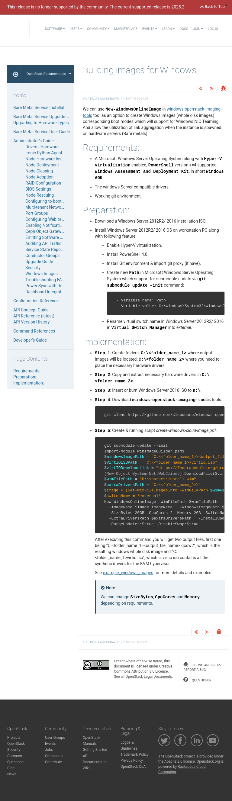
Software (55, 29)
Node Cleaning (39, 171)
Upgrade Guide (39, 261)
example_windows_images (128, 572)
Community (98, 29)
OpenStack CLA (133, 766)
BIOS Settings (38, 189)
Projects (14, 737)
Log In (213, 29)
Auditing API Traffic (43, 243)
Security (32, 267)
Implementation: (28, 383)
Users (75, 29)
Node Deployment (42, 164)
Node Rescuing (39, 195)
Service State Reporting (47, 249)
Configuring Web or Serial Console (57, 219)
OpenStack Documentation (49, 74)
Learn (168, 29)
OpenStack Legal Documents (148, 676)
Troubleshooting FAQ (45, 279)
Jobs (49, 750)
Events (149, 29)
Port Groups (36, 213)
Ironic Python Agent (43, 152)
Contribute (53, 762)
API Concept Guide (31, 309)
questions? (197, 679)
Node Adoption (39, 177)
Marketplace (125, 29)
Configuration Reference (36, 300)
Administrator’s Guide (33, 140)
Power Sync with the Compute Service (60, 285)
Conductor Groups (42, 255)
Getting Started (95, 750)
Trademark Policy (135, 754)
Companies (54, 756)
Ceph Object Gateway (45, 231)
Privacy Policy (132, 760)
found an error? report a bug (202, 667)
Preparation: (24, 377)
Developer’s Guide (30, 340)
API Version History (31, 322)
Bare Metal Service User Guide (41, 131)
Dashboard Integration (46, 291)
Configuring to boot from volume (55, 201)
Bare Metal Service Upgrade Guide (45, 116)
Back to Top (212, 6)
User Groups (55, 737)
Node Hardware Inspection (50, 158)
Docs (183, 29)
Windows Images (41, 273)
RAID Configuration (43, 183)
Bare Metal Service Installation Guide (47, 107)
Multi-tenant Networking (48, 207)
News (11, 774)
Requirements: (26, 370)
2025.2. (178, 7)
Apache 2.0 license (179, 761)
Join (198, 29)
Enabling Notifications (46, 225)
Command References (34, 331)
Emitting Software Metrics (49, 237)
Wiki (86, 768)
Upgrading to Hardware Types (41, 122)
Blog (10, 768)
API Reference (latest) (33, 316)
